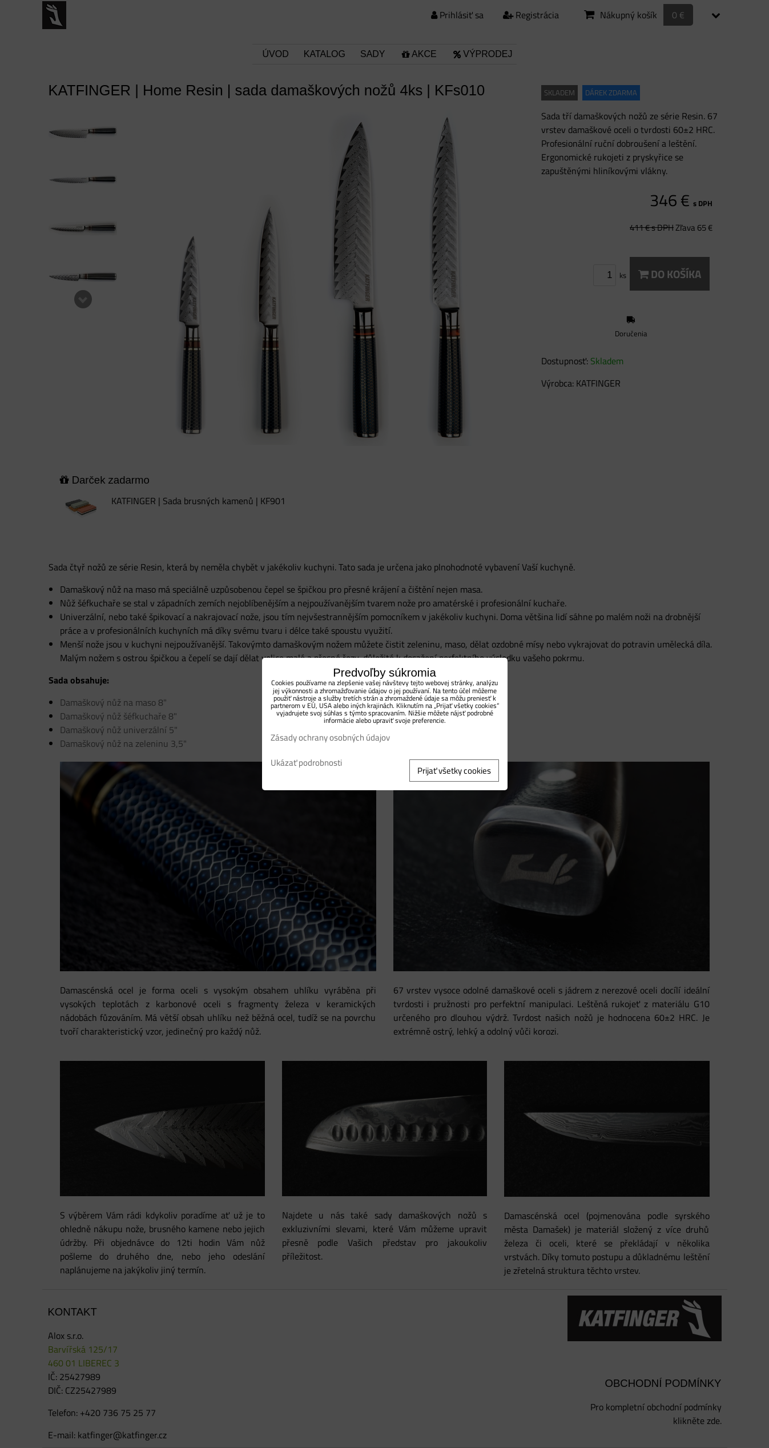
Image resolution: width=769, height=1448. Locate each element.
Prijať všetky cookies (454, 770)
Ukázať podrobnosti (306, 763)
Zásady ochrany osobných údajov (330, 737)
